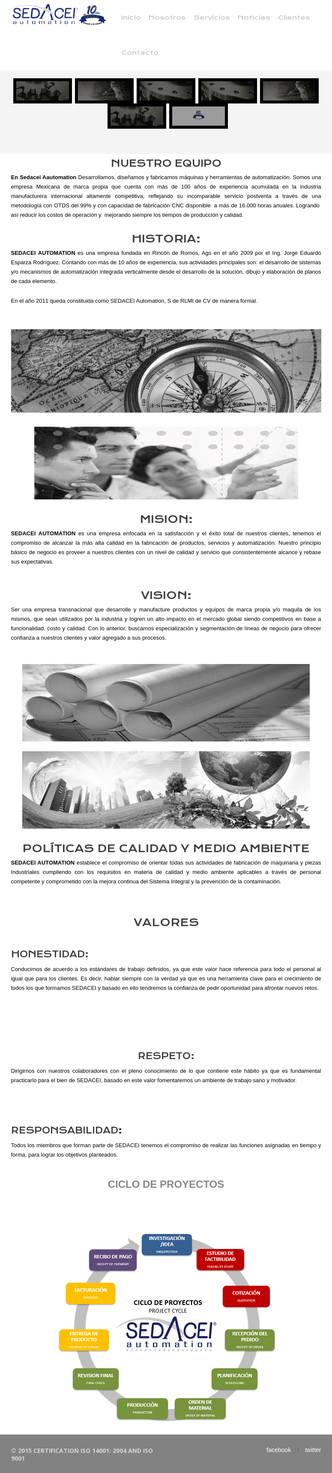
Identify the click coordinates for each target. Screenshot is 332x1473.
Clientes (294, 17)
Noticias (254, 17)
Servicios (212, 17)
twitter (313, 1449)
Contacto (140, 52)
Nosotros (167, 17)
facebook (278, 1449)
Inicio (131, 17)
